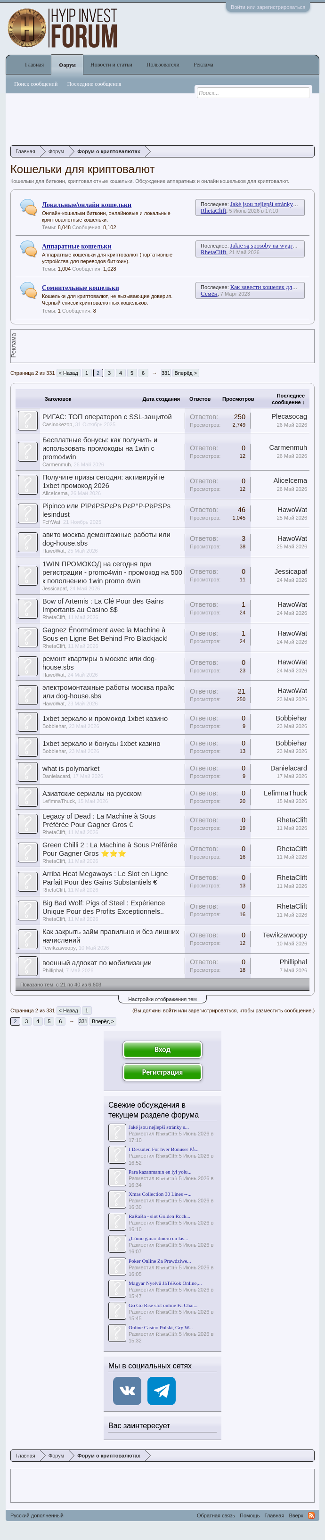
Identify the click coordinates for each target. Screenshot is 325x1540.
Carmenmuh (56, 464)
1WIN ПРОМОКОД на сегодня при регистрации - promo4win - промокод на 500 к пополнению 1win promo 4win (112, 572)
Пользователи (162, 64)
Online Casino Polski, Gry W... (161, 1327)
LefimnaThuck (58, 801)
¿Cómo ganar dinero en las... (158, 1238)
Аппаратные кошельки (77, 246)
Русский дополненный (37, 1515)
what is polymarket (70, 768)
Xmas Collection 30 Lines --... (160, 1194)
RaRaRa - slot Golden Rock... (159, 1216)
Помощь (250, 1515)
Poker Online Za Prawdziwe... (160, 1261)
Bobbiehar (54, 726)
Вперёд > (186, 373)
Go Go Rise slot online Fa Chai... (163, 1305)
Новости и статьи (111, 64)
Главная (34, 64)
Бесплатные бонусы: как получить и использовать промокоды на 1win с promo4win (99, 448)
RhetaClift (213, 210)
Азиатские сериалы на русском (92, 793)
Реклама (203, 64)
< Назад (68, 373)
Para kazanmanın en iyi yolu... (160, 1172)
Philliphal (52, 970)
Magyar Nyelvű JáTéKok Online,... (165, 1283)
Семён (209, 293)
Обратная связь (216, 1515)
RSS (311, 1515)
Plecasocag (289, 416)
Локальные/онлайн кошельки (86, 204)
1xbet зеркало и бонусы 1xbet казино (101, 743)
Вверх (296, 1515)
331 (166, 373)
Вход (162, 1049)
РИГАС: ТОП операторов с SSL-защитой (107, 417)
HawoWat (292, 509)
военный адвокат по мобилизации (97, 963)
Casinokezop (57, 424)
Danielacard (56, 776)
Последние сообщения (94, 84)
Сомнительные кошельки (80, 287)
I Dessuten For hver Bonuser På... (163, 1149)
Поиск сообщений (36, 84)
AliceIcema (55, 493)
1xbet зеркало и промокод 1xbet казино (105, 718)
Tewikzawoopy (59, 948)
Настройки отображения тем (162, 999)
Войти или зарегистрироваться (268, 7)
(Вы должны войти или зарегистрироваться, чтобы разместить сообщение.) (223, 1010)
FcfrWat (51, 522)
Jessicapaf (54, 588)
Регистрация (162, 1072)
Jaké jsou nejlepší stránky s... (159, 1127)
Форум (67, 65)
